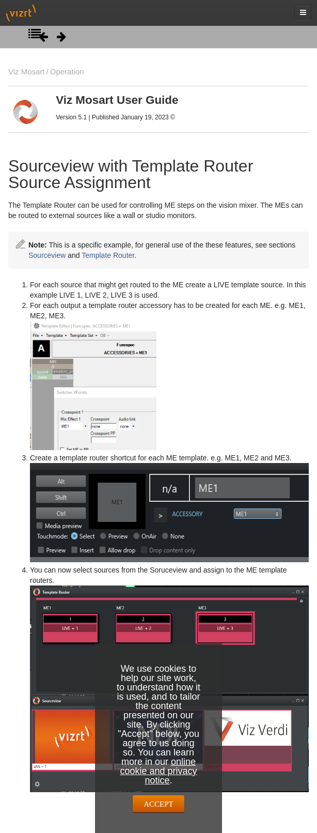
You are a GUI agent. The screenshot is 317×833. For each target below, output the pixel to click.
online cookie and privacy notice (158, 771)
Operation (67, 71)
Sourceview (47, 255)
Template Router (108, 255)
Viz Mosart (26, 71)
